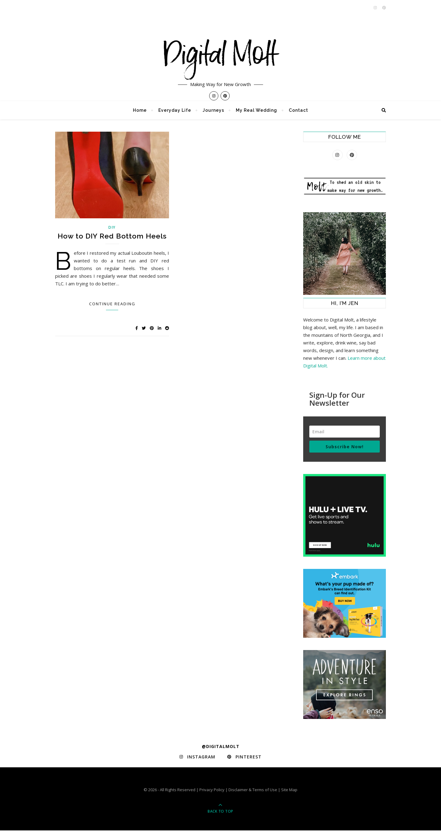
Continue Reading (112, 303)
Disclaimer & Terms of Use (252, 790)
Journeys (213, 110)
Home (140, 110)
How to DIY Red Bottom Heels (112, 236)
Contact (298, 110)
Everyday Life (174, 110)
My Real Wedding (256, 110)
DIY (112, 227)
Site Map (289, 790)
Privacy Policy (211, 790)
